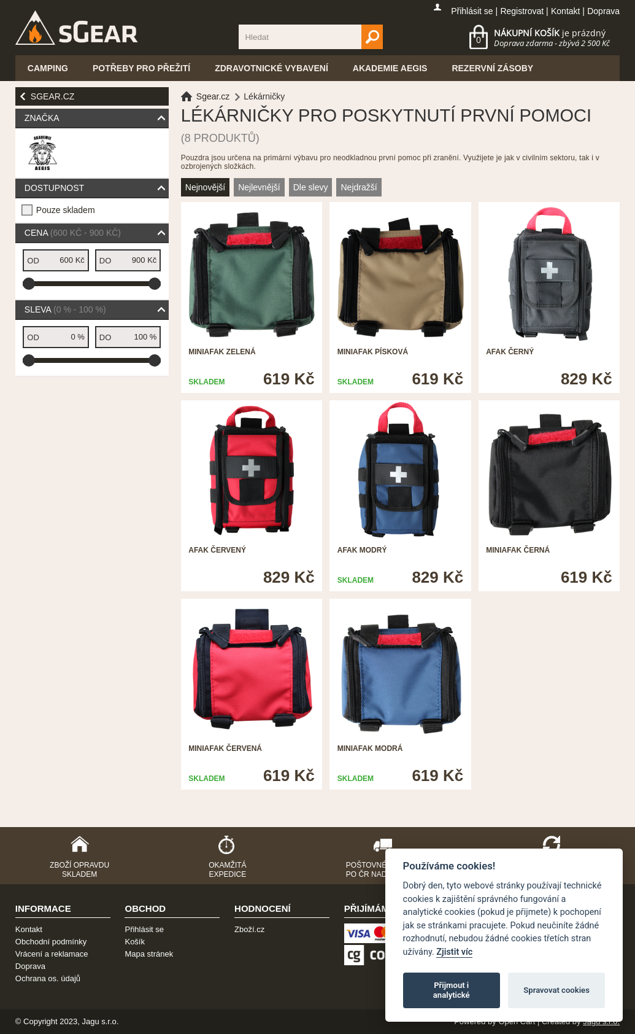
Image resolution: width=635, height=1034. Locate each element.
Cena (73, 233)
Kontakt (565, 11)
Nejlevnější (259, 187)
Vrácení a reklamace (51, 953)
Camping (48, 68)
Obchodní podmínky (51, 941)
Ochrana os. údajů (47, 978)
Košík (135, 941)
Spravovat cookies (556, 990)
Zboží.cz (249, 929)
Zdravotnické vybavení (271, 68)
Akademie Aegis (390, 68)
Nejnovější (205, 187)
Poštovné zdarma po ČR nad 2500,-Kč (383, 870)
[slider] (29, 284)
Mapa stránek (149, 953)
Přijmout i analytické (451, 990)
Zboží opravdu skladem (79, 870)
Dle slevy (310, 187)
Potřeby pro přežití (141, 68)
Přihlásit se (472, 11)
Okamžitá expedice (227, 870)
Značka (42, 118)
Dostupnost (54, 188)
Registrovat (522, 11)
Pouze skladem (65, 210)
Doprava (603, 11)
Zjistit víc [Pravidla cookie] (454, 952)
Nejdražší (359, 187)
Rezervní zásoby (492, 68)
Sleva (65, 309)
